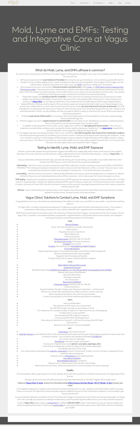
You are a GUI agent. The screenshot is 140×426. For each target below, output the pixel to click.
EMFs (79, 84)
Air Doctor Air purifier (63, 241)
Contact (127, 3)
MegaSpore (70, 356)
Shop (119, 3)
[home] (13, 3)
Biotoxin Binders (72, 224)
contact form (52, 403)
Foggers (52, 246)
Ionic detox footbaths (72, 358)
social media (58, 405)
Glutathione (59, 341)
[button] (73, 3)
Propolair (67, 244)
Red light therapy (26, 334)
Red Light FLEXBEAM (72, 282)
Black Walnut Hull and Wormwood (72, 265)
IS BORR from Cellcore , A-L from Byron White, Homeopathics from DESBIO (81, 270)
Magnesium (63, 332)
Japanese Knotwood (71, 267)
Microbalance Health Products (83, 246)
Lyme (89, 87)
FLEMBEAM (96, 336)
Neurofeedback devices (66, 360)
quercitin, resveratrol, (58, 351)
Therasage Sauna (61, 239)
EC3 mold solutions (72, 248)
